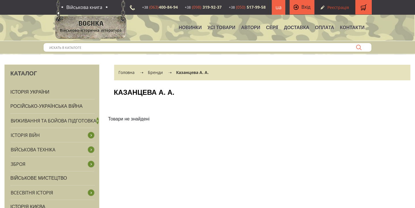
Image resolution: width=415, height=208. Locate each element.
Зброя (18, 164)
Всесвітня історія (32, 193)
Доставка (296, 27)
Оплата (324, 27)
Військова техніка (33, 149)
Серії (272, 27)
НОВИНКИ (190, 27)
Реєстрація (338, 7)
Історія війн (25, 135)
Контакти (352, 27)
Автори (251, 27)
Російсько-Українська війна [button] (46, 106)
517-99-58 (247, 7)
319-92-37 (203, 7)
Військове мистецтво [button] (38, 178)
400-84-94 (160, 7)
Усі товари (221, 27)
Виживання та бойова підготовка (53, 121)
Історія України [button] (29, 92)
